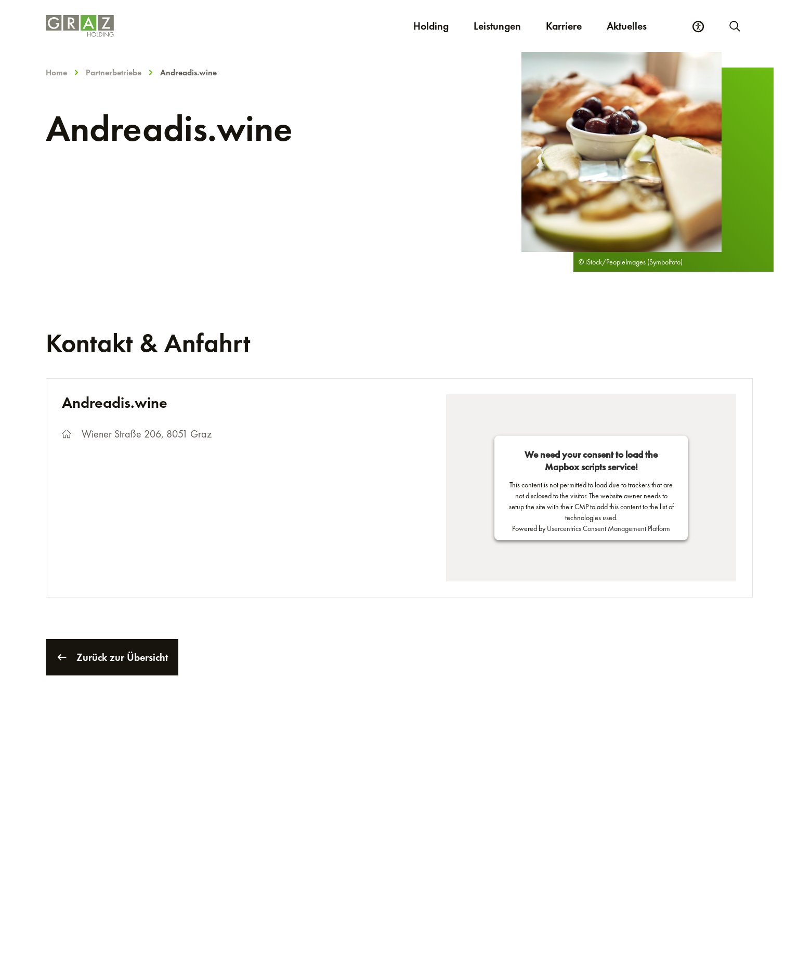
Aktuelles (627, 26)
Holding (431, 26)
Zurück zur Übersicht (112, 657)
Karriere (570, 26)
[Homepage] (182, 26)
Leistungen (497, 26)
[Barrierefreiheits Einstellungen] (698, 26)
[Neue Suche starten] (734, 26)
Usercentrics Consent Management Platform (608, 528)
